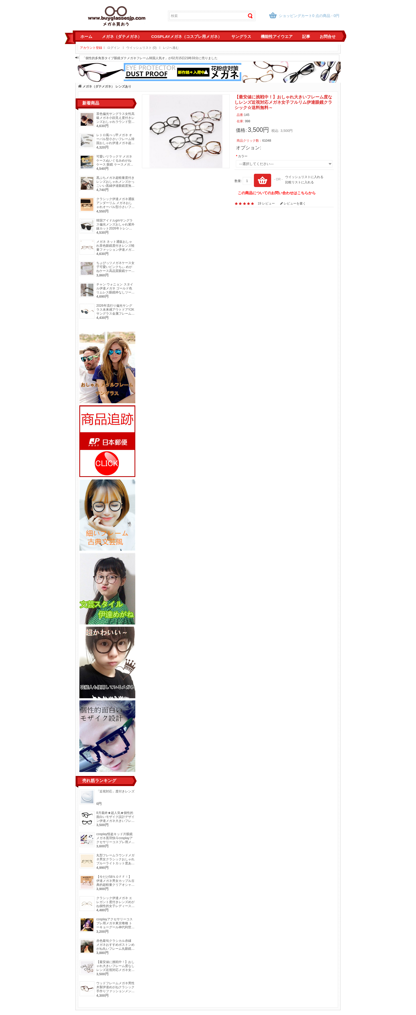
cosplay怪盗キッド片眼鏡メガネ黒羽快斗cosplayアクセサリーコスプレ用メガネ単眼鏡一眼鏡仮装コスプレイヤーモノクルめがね (115, 842)
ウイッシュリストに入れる (304, 177)
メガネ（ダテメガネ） (122, 36)
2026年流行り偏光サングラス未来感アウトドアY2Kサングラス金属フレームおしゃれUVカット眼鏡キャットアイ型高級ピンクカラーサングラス (115, 315)
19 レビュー (266, 203)
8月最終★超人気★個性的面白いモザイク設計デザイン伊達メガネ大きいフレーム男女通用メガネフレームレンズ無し (115, 821)
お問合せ (328, 36)
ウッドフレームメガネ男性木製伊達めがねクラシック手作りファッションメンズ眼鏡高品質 (115, 989)
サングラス (241, 36)
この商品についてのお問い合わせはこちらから (277, 193)
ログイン (113, 48)
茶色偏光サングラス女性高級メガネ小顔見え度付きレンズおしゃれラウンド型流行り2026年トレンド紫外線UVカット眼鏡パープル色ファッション (115, 124)
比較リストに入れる (299, 182)
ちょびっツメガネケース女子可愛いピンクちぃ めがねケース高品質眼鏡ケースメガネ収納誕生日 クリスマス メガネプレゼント (115, 271)
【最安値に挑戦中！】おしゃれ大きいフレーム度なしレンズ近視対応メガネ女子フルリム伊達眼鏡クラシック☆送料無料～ (115, 970)
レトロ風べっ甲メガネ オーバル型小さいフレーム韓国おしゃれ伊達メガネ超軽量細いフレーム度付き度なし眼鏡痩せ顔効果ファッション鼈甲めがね (115, 145)
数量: (238, 181)
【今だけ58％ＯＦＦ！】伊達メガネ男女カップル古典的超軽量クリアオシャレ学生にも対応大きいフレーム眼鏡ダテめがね (115, 885)
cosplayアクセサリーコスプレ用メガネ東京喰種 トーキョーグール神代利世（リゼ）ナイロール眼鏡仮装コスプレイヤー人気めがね (115, 929)
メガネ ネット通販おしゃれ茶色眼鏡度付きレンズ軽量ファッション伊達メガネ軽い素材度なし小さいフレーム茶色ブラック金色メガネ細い (115, 251)
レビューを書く (293, 203)
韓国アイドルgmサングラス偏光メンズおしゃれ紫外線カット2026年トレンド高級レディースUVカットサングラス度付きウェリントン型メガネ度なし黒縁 (115, 230)
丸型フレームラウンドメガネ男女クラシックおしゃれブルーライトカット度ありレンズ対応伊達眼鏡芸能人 (115, 861)
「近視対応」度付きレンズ (115, 791)
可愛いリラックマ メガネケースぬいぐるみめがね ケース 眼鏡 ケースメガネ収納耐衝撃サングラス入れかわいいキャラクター (115, 164)
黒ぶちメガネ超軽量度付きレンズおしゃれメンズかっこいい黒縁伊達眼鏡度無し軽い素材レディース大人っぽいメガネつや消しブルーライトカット (115, 187)
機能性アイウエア (277, 36)
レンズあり (123, 86)
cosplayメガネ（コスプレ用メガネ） (186, 36)
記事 (306, 36)
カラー (243, 156)
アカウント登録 (91, 48)
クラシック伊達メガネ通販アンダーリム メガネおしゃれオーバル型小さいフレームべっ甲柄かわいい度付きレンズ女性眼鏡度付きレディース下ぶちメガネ (115, 209)
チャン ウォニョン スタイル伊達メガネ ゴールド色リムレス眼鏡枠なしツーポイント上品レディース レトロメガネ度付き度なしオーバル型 (115, 294)
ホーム (86, 36)
